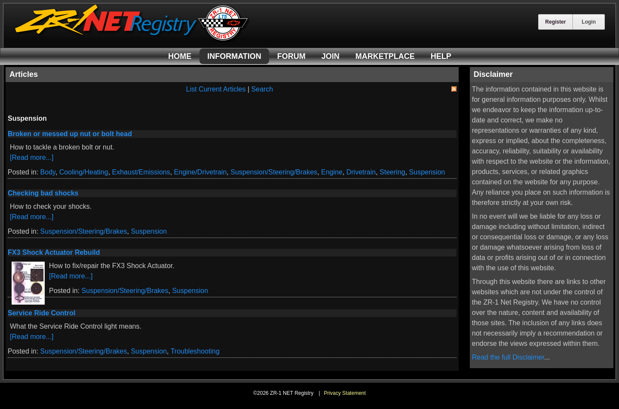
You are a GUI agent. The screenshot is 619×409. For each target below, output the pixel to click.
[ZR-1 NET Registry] (132, 40)
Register (555, 22)
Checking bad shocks (43, 193)
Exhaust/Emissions (141, 172)
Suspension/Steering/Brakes (273, 172)
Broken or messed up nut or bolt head (70, 133)
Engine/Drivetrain (200, 172)
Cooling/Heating (83, 172)
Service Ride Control (41, 313)
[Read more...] (31, 157)
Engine (332, 172)
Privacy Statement (344, 393)
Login (589, 22)
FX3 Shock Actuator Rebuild (54, 252)
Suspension (427, 172)
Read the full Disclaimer (508, 357)
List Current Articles (216, 89)
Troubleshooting (195, 351)
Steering (392, 172)
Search (262, 89)
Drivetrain (361, 172)
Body (47, 172)
